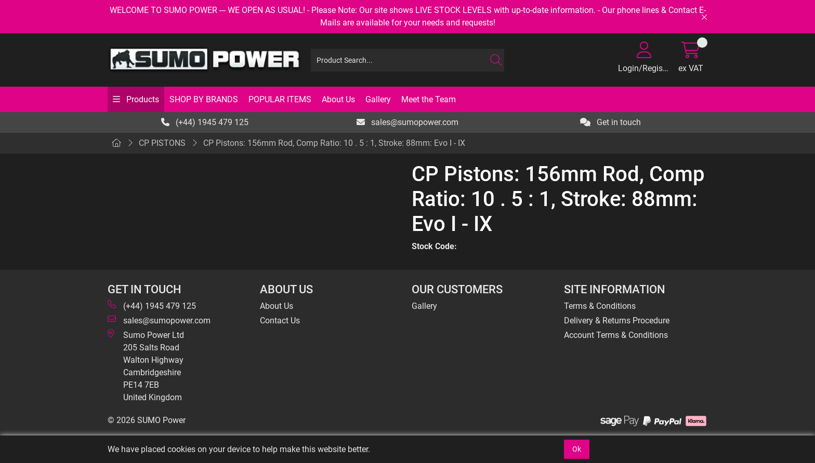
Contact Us (280, 320)
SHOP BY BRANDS (203, 99)
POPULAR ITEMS (279, 99)
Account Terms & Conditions (616, 335)
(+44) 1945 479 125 (204, 122)
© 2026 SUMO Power (147, 420)
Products (141, 99)
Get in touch (610, 122)
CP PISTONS (162, 143)
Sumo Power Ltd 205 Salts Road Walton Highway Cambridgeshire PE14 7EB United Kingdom (146, 365)
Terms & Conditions (600, 306)
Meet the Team (428, 99)
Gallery (378, 99)
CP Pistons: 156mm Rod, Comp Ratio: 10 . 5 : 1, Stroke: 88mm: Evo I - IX (334, 143)
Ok (576, 449)
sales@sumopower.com (407, 122)
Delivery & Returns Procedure (616, 320)
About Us (338, 99)
